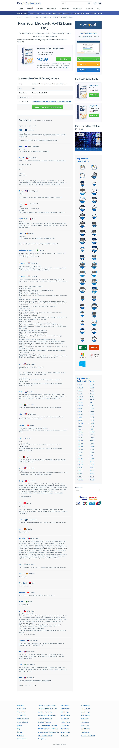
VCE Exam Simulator (86, 36)
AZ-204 (92, 414)
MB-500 (92, 452)
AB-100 (80, 402)
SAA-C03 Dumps (85, 709)
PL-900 (80, 428)
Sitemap (19, 732)
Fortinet (59, 13)
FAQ (98, 9)
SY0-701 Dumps (65, 705)
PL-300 (92, 390)
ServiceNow (77, 13)
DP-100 (92, 440)
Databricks (66, 13)
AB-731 (92, 402)
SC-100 (92, 408)
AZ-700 (80, 408)
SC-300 (80, 393)
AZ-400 (80, 420)
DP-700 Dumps (85, 712)
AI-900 (92, 384)
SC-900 (80, 414)
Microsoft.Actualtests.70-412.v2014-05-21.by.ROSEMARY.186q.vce (51, 101)
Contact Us (20, 735)
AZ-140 (92, 417)
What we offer (21, 712)
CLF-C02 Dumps (65, 732)
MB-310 (92, 434)
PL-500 (80, 452)
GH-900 (80, 449)
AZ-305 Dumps (85, 715)
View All (99, 13)
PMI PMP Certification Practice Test (48, 729)
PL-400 (92, 420)
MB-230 (80, 443)
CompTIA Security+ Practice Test (47, 705)
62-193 (92, 476)
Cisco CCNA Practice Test (45, 719)
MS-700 (80, 434)
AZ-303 (80, 473)
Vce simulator (64, 9)
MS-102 (80, 399)
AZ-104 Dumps (85, 705)
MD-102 (80, 396)
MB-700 (80, 458)
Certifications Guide (23, 719)
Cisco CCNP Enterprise (44, 722)
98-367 (92, 473)
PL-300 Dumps (85, 722)
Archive (19, 725)
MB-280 (92, 437)
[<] (30, 126)
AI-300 (80, 455)
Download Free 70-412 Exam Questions (47, 107)
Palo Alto (93, 13)
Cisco (37, 13)
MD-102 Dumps (65, 729)
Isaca (82, 13)
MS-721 (92, 443)
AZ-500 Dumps (85, 732)
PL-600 (92, 425)
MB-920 (80, 470)
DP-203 (80, 464)
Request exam (77, 9)
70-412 (33, 17)
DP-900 (80, 437)
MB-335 (92, 446)
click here (65, 67)
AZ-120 (92, 461)
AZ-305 (92, 387)
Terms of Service (22, 739)
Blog (18, 729)
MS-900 (92, 428)
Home (21, 9)
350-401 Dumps (85, 725)
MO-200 (80, 479)
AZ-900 (92, 396)
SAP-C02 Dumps (65, 715)
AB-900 (92, 411)
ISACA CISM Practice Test (45, 735)
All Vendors (20, 705)
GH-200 (92, 449)
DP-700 (80, 387)
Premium (30, 9)
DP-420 (92, 455)
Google (54, 13)
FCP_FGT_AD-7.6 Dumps (88, 735)
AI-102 (80, 390)
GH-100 (80, 467)
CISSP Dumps (64, 735)
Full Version (88, 69)
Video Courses (51, 9)
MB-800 (92, 431)
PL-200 (80, 417)
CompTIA (42, 13)
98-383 (92, 479)
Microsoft (32, 13)
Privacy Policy (42, 739)
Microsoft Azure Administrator (47, 715)
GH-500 (92, 458)
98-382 (92, 470)
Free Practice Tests (22, 722)
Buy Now (63, 59)
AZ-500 (80, 411)
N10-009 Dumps (65, 722)
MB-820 (80, 446)
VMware (87, 13)
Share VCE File (21, 715)
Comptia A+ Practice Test (45, 712)
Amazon (48, 13)
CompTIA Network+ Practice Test (47, 709)
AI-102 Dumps (85, 719)
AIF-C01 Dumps (65, 719)
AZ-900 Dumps (65, 725)
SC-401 (92, 405)
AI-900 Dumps (65, 712)
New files (40, 9)
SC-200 (92, 393)
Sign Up (88, 58)
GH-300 (80, 422)
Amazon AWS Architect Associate (47, 725)
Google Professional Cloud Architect (48, 732)
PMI (71, 13)
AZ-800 (92, 422)
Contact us (89, 9)
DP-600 (80, 405)
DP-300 (80, 431)
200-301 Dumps (65, 709)
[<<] (26, 126)
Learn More (88, 64)
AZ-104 (80, 384)
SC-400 (92, 464)
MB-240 (80, 461)
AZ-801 (80, 425)
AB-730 (92, 399)
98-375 (80, 476)
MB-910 (92, 467)
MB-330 (80, 440)
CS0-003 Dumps (85, 729)
